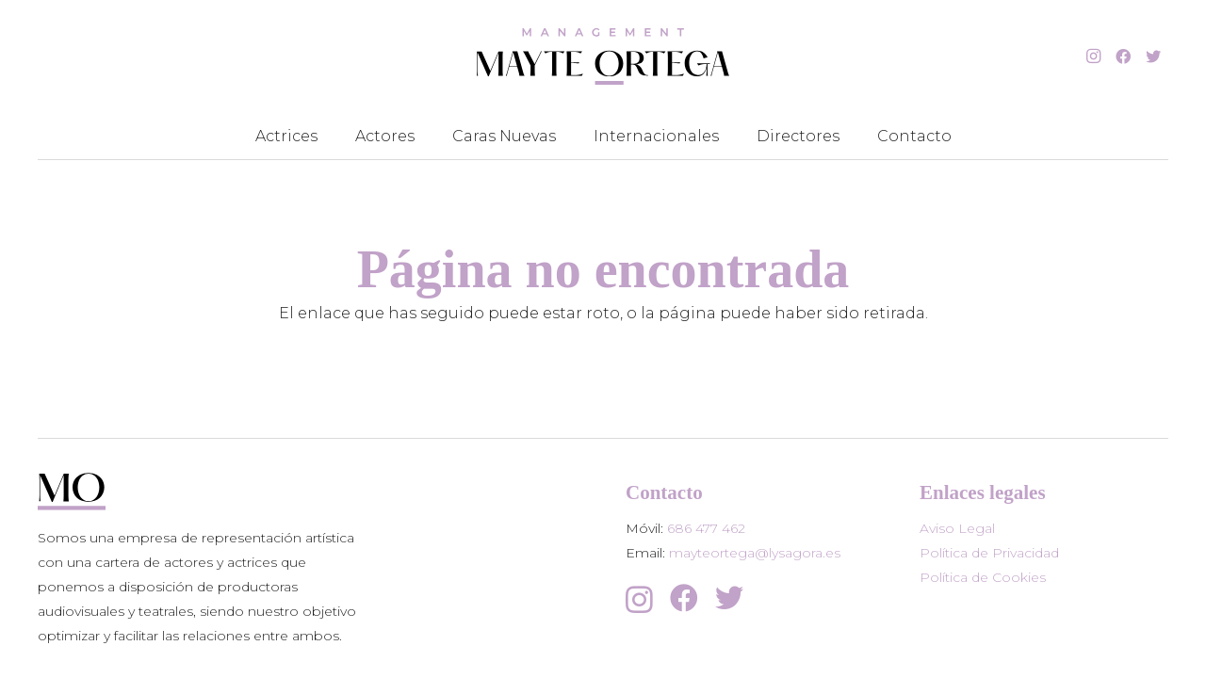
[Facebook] (1123, 56)
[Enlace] (603, 56)
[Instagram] (1093, 56)
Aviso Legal (957, 528)
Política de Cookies (983, 577)
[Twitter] (1153, 56)
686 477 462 (706, 528)
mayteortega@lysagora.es (754, 552)
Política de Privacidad (989, 552)
